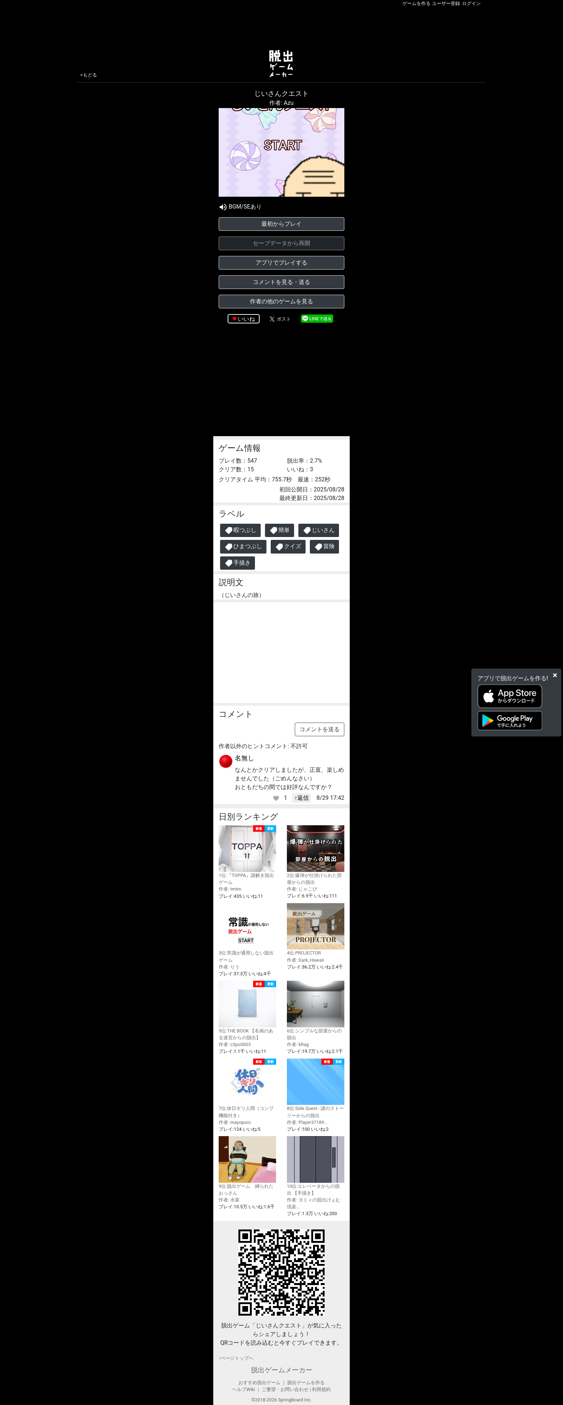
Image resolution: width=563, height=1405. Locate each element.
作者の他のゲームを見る (281, 301)
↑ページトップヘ (236, 1358)
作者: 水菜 (229, 1200)
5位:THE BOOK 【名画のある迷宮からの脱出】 (247, 1010)
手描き (237, 563)
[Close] (555, 675)
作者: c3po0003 (235, 1044)
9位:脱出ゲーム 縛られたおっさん (247, 1166)
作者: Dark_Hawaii (305, 960)
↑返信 (301, 797)
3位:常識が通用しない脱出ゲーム (247, 933)
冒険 (324, 546)
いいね (246, 319)
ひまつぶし (243, 546)
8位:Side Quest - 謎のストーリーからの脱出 (315, 1088)
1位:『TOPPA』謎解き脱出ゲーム (247, 855)
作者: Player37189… (307, 1122)
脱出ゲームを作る (306, 1382)
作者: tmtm (230, 889)
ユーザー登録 (446, 3)
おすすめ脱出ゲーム (259, 1382)
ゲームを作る (417, 3)
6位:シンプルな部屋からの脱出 (315, 1010)
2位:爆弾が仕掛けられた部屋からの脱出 (315, 855)
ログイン (471, 3)
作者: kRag (298, 1044)
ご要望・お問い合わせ (285, 1389)
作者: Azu (281, 102)
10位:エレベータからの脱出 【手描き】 (315, 1166)
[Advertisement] (281, 26)
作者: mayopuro (235, 1122)
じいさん (319, 530)
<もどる (88, 75)
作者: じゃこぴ (302, 889)
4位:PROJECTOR (315, 929)
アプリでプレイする (281, 262)
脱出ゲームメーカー (281, 1370)
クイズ (288, 546)
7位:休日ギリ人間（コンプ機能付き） (247, 1088)
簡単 (279, 530)
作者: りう (229, 967)
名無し (244, 758)
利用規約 (321, 1389)
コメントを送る (319, 729)
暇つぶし (240, 530)
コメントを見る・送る (281, 282)
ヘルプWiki (243, 1389)
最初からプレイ (281, 223)
